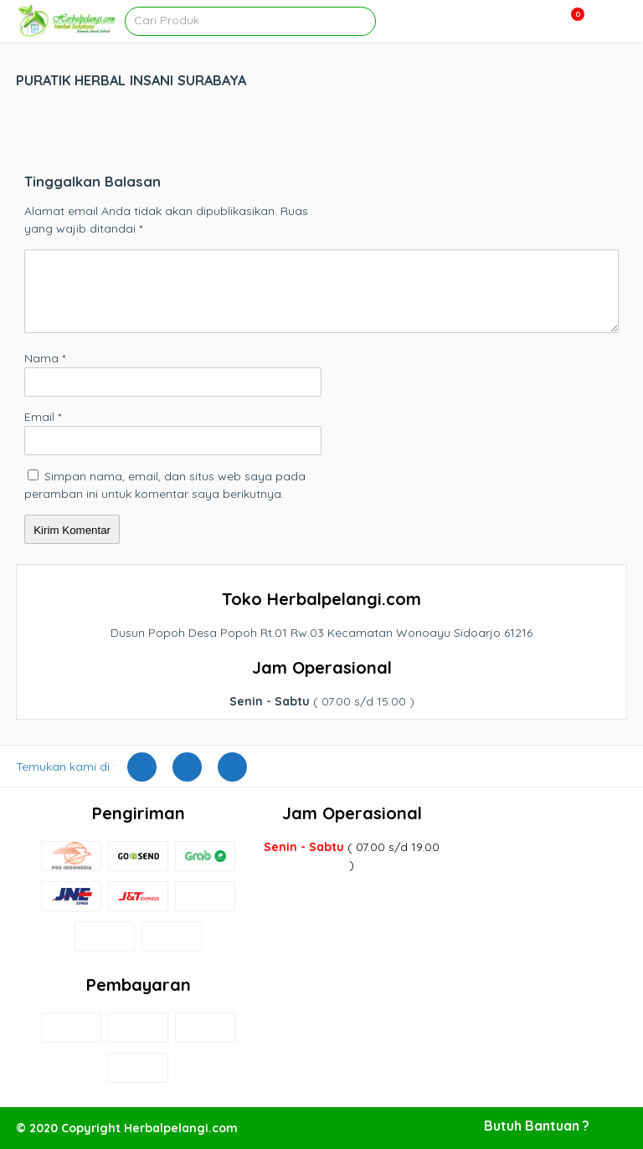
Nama (44, 358)
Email (42, 416)
